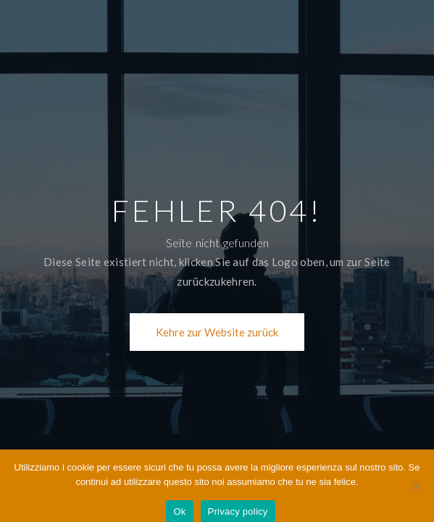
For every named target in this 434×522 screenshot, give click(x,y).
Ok (179, 511)
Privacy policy (238, 511)
